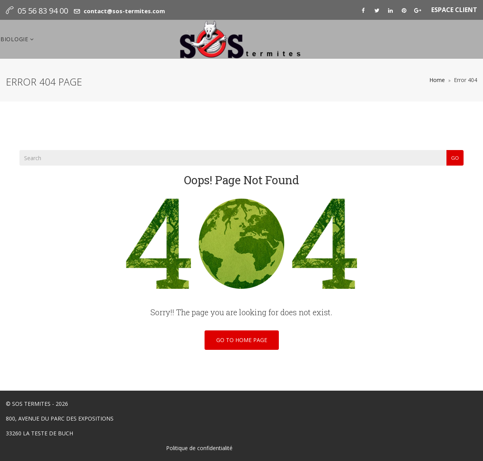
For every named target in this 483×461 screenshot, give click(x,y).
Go (455, 157)
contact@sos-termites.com (124, 11)
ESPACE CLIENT (454, 9)
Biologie (15, 39)
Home (437, 80)
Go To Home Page (241, 340)
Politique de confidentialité (199, 448)
